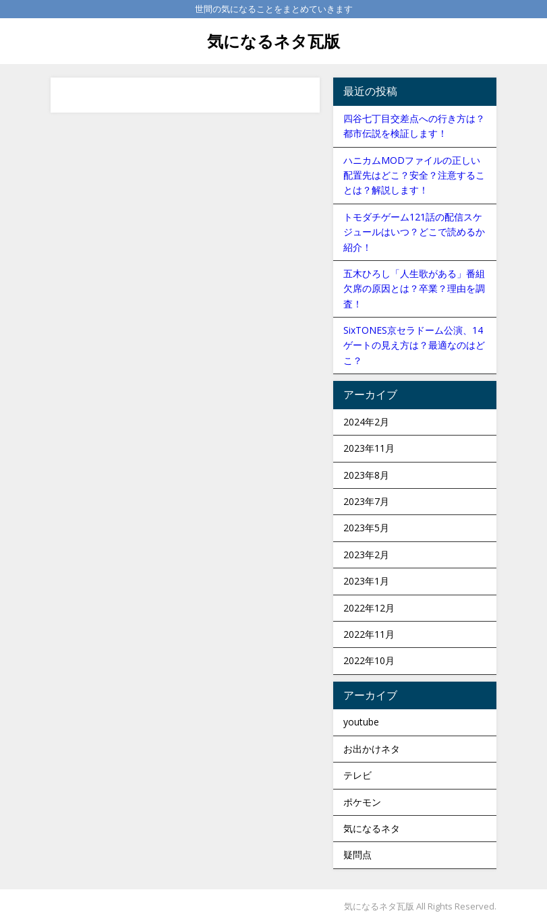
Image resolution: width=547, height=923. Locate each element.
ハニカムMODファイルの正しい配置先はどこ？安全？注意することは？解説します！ (414, 175)
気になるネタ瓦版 (273, 41)
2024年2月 (366, 421)
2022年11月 (369, 634)
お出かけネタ (371, 748)
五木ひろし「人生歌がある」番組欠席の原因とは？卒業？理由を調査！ (414, 288)
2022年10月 (369, 660)
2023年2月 (366, 554)
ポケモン (362, 802)
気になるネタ (371, 828)
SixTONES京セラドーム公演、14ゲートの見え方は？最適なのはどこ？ (414, 345)
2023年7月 (366, 501)
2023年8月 (366, 475)
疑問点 (357, 854)
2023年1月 (366, 580)
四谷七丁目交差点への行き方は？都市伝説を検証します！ (414, 126)
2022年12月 (369, 607)
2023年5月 (366, 527)
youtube (361, 721)
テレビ (357, 775)
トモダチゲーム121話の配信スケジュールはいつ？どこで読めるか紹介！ (414, 232)
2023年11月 (369, 448)
